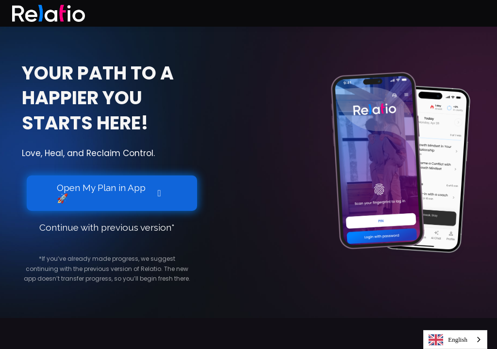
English (448, 340)
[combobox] (455, 339)
